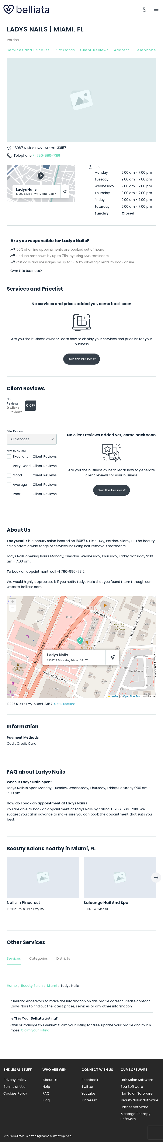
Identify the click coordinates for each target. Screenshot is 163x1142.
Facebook (90, 1079)
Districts (63, 958)
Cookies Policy (15, 1093)
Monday (101, 172)
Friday (99, 199)
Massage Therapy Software (135, 1116)
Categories (38, 958)
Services (14, 958)
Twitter (88, 1086)
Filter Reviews (15, 431)
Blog (46, 1100)
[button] (80, 641)
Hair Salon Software (137, 1079)
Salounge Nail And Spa (106, 902)
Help (46, 1086)
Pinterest (89, 1100)
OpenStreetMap (132, 696)
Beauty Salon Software (139, 1100)
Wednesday (104, 186)
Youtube (88, 1093)
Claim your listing (35, 1030)
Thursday (102, 192)
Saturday (102, 206)
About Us (50, 1079)
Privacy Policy (14, 1079)
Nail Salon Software (137, 1093)
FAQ (45, 1093)
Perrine (13, 39)
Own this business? (26, 270)
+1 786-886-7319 (46, 155)
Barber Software (134, 1107)
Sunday (101, 213)
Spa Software (132, 1086)
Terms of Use (14, 1086)
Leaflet (113, 696)
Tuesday (101, 179)
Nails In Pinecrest (23, 902)
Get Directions (64, 704)
